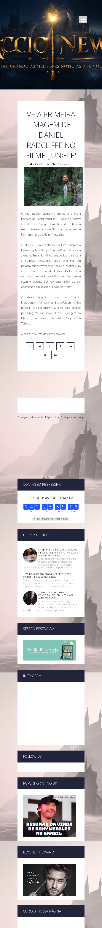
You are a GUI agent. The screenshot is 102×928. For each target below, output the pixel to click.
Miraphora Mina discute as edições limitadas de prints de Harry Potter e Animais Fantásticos (58, 512)
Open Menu (83, 19)
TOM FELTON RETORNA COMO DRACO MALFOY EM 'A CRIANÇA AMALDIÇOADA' (55, 555)
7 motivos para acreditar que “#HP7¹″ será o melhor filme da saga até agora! (47, 535)
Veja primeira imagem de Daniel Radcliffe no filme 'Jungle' (51, 134)
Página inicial (52, 401)
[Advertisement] (51, 432)
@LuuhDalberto (41, 164)
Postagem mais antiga (73, 401)
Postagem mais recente (30, 401)
